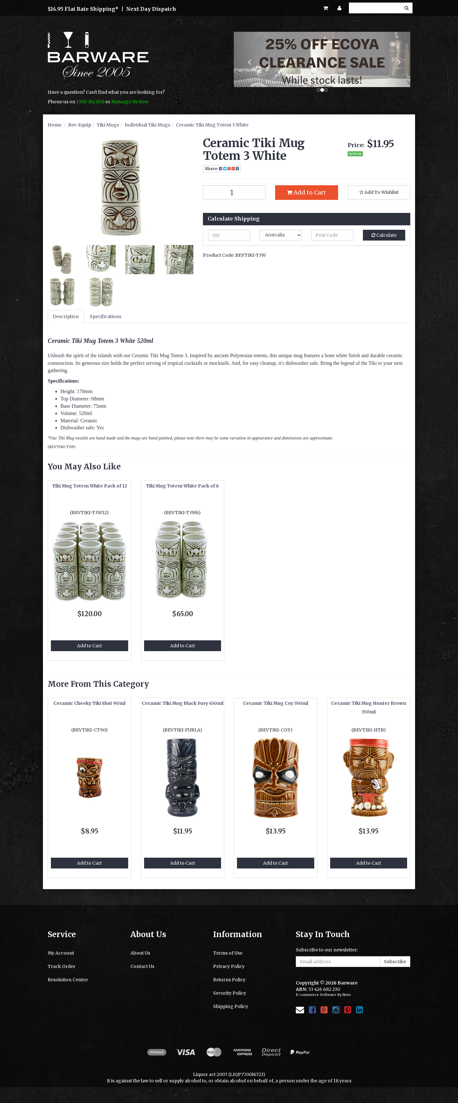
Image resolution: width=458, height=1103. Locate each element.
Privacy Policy (229, 966)
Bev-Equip (79, 125)
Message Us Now (130, 102)
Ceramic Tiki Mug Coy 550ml (275, 703)
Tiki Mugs (108, 125)
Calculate (384, 235)
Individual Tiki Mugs (147, 125)
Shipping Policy (230, 1006)
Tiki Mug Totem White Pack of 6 (182, 486)
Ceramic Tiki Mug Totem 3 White (212, 125)
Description (66, 316)
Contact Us (142, 966)
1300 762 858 (90, 102)
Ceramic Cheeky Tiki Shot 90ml (89, 703)
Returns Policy (229, 980)
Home (54, 125)
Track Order (61, 966)
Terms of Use (227, 953)
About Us (140, 953)
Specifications (105, 316)
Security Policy (229, 993)
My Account (61, 953)
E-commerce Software (316, 994)
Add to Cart (306, 192)
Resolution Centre (68, 980)
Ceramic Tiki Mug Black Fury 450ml (182, 703)
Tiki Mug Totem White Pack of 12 (89, 486)
